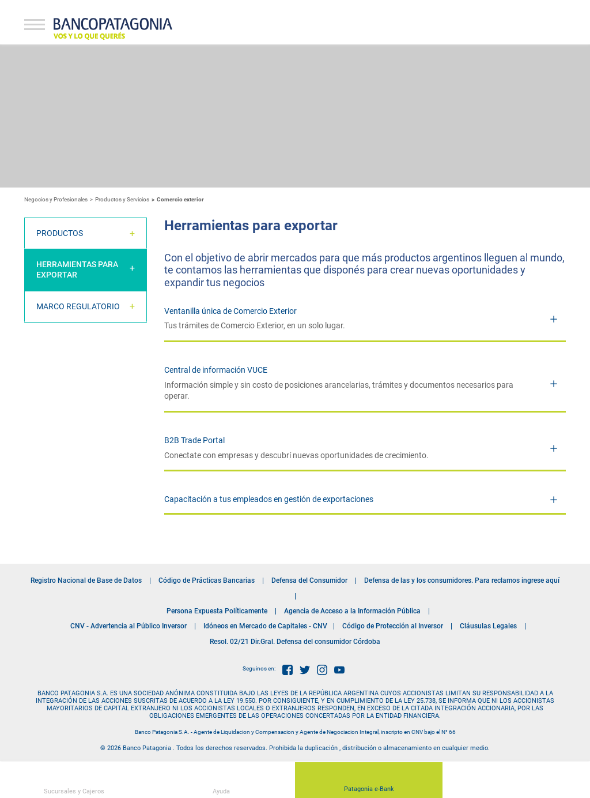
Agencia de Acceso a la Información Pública (352, 611)
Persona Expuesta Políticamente (217, 611)
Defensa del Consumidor (309, 580)
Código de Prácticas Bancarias (206, 580)
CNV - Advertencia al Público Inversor (128, 626)
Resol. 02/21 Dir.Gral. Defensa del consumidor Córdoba (295, 642)
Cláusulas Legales (488, 626)
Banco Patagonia (113, 29)
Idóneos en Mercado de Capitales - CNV (265, 626)
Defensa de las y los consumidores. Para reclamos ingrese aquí (461, 580)
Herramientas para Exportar (77, 269)
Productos (59, 233)
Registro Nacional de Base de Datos (86, 580)
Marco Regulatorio (78, 306)
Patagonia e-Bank (369, 783)
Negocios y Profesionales (56, 199)
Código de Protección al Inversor (392, 626)
